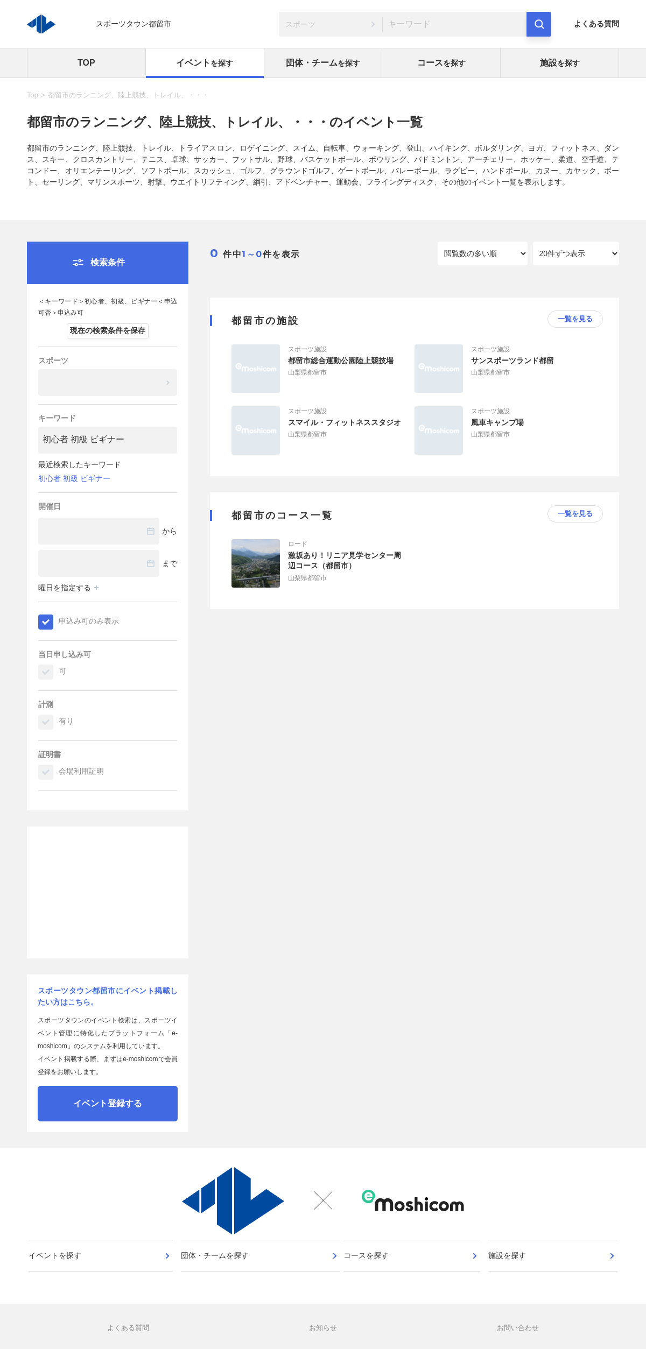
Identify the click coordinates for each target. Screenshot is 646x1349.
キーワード (57, 418)
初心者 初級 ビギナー (74, 478)
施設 (560, 62)
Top (32, 95)
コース (441, 62)
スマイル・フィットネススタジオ (344, 422)
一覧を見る (575, 319)
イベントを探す (58, 1272)
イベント (204, 62)
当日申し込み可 (64, 654)
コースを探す (369, 1272)
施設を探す (509, 1272)
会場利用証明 (81, 771)
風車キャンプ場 (497, 422)
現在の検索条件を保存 (107, 330)
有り (66, 721)
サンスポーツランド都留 (512, 360)
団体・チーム (323, 62)
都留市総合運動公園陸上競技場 (341, 360)
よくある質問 (596, 23)
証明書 (49, 754)
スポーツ (53, 360)
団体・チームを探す (216, 1272)
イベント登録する (107, 1103)
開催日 (49, 506)
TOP (86, 62)
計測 (45, 704)
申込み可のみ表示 (89, 621)
